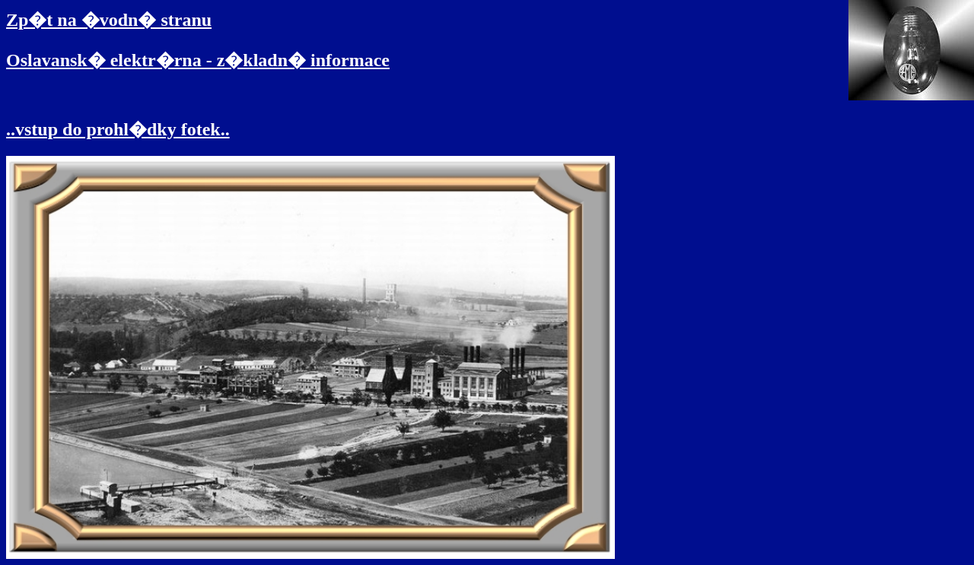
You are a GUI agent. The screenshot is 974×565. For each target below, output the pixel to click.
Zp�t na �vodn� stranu (109, 20)
